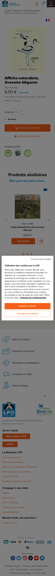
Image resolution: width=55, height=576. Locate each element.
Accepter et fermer (27, 306)
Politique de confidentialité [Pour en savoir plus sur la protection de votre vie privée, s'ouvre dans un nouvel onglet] (33, 298)
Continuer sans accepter (41, 259)
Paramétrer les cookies (27, 314)
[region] (27, 288)
